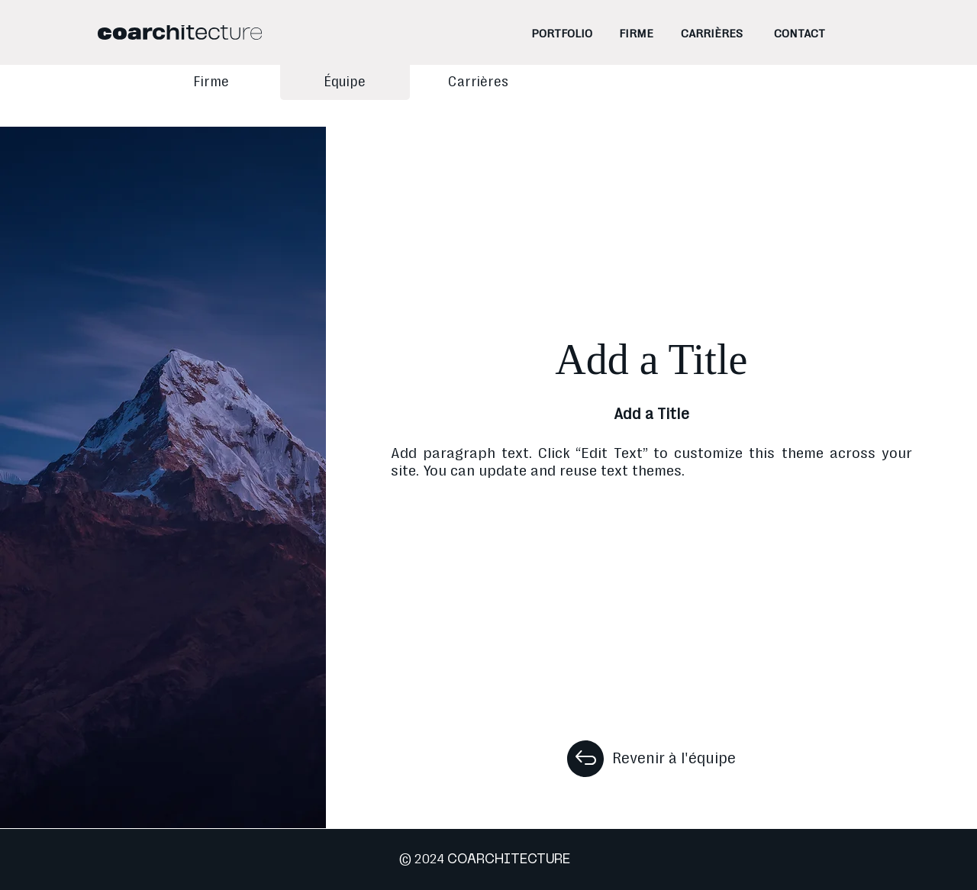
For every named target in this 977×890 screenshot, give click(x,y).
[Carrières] (478, 82)
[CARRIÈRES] (712, 33)
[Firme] (211, 82)
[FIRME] (636, 33)
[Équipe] (345, 82)
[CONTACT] (799, 33)
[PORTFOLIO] (561, 33)
